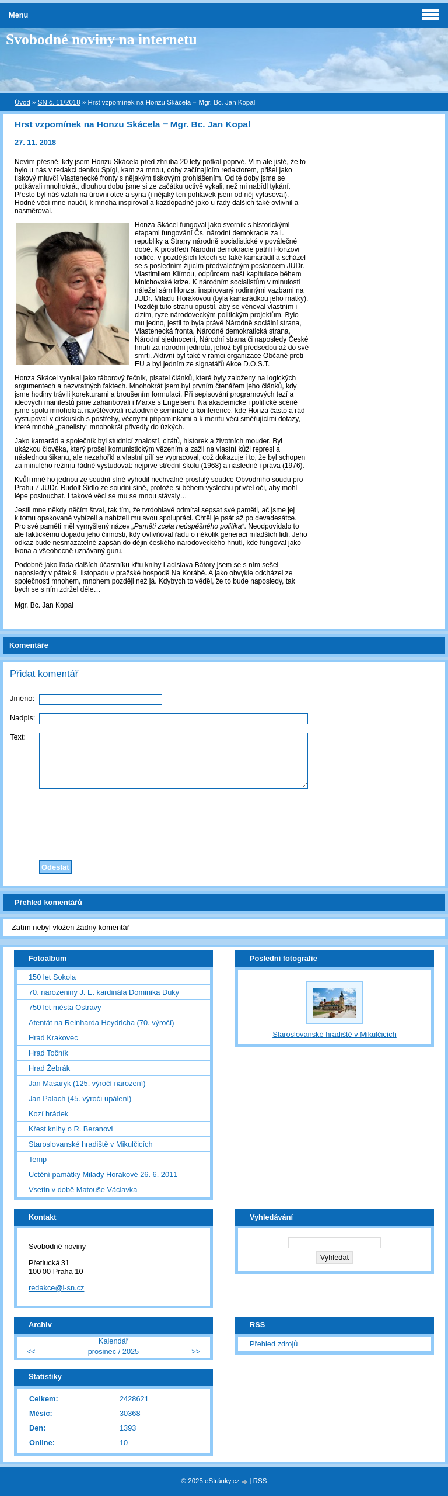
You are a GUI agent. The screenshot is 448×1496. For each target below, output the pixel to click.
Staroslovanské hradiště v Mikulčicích (91, 1144)
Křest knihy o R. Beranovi (71, 1128)
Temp (38, 1159)
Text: (18, 737)
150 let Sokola (52, 977)
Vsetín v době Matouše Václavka (83, 1189)
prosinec (102, 1351)
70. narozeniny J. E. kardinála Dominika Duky (104, 992)
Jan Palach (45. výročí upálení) (80, 1098)
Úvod (22, 102)
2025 (131, 1351)
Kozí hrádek (48, 1113)
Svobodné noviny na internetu (101, 39)
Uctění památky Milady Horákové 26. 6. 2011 (103, 1174)
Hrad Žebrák (49, 1068)
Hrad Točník (48, 1053)
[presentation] (224, 821)
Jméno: (22, 698)
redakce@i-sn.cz (57, 1287)
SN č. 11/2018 (59, 102)
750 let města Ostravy (65, 1007)
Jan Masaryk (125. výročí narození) (87, 1083)
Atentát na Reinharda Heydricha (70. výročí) (101, 1022)
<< (31, 1351)
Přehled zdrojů (274, 1343)
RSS (260, 1480)
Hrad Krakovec (53, 1037)
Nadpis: (22, 717)
